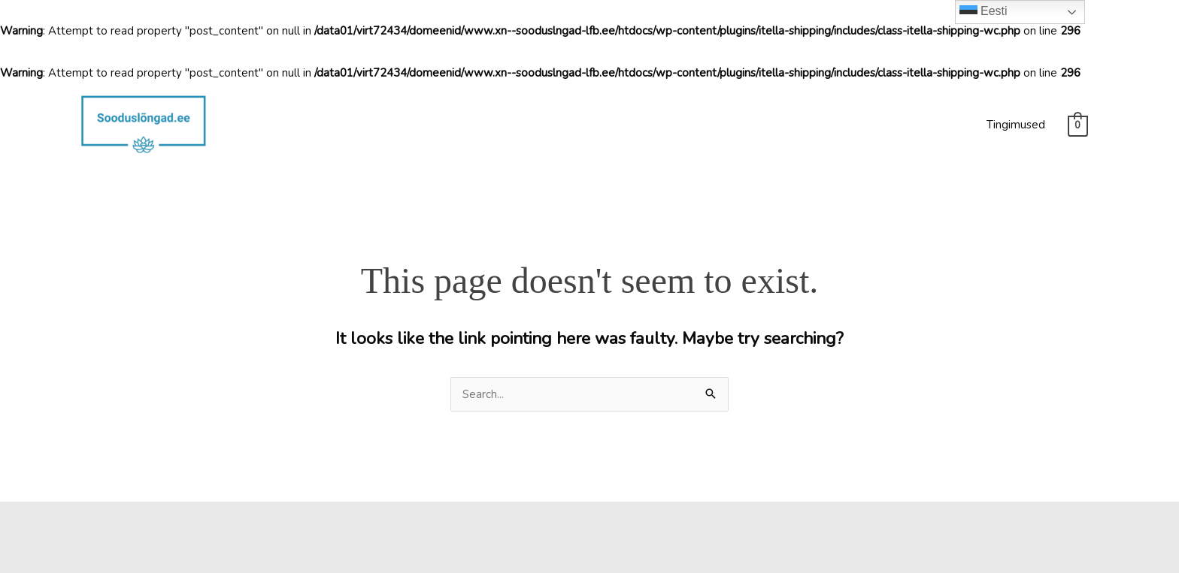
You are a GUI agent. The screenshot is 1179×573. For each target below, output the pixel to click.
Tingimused (1016, 124)
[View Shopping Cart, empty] (1078, 125)
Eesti (983, 12)
